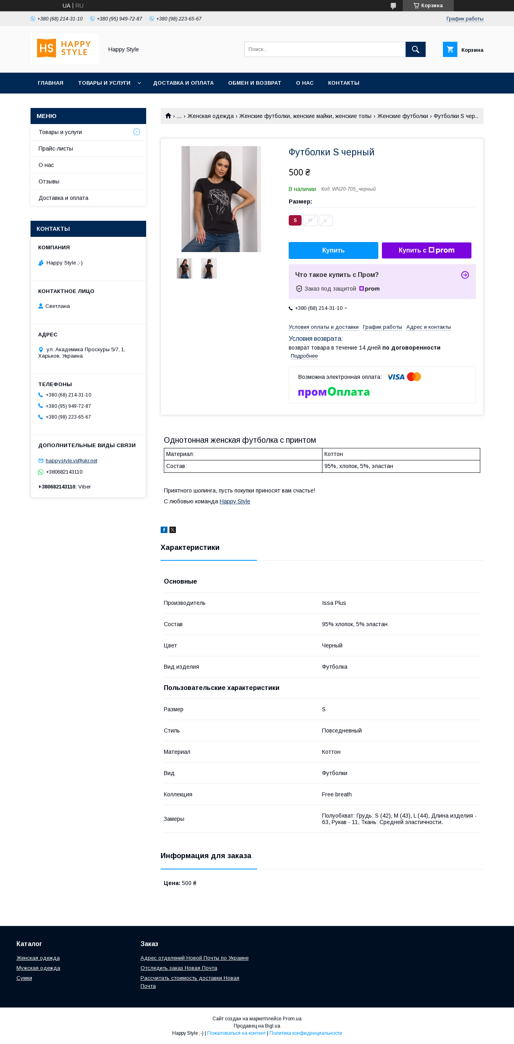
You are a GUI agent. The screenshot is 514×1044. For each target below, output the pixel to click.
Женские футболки (402, 116)
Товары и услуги (104, 83)
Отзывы (49, 181)
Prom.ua (292, 1019)
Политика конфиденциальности (305, 1033)
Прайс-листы (56, 148)
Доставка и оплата (183, 83)
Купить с (427, 250)
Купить (333, 250)
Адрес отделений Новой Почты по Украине (195, 958)
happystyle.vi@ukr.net (71, 461)
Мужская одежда (38, 968)
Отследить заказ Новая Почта (179, 968)
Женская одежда (211, 116)
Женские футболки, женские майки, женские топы (305, 116)
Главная (50, 83)
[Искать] (416, 49)
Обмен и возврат (254, 83)
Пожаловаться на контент (236, 1033)
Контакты (343, 83)
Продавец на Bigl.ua (257, 1026)
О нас (305, 83)
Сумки (24, 978)
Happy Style (235, 501)
